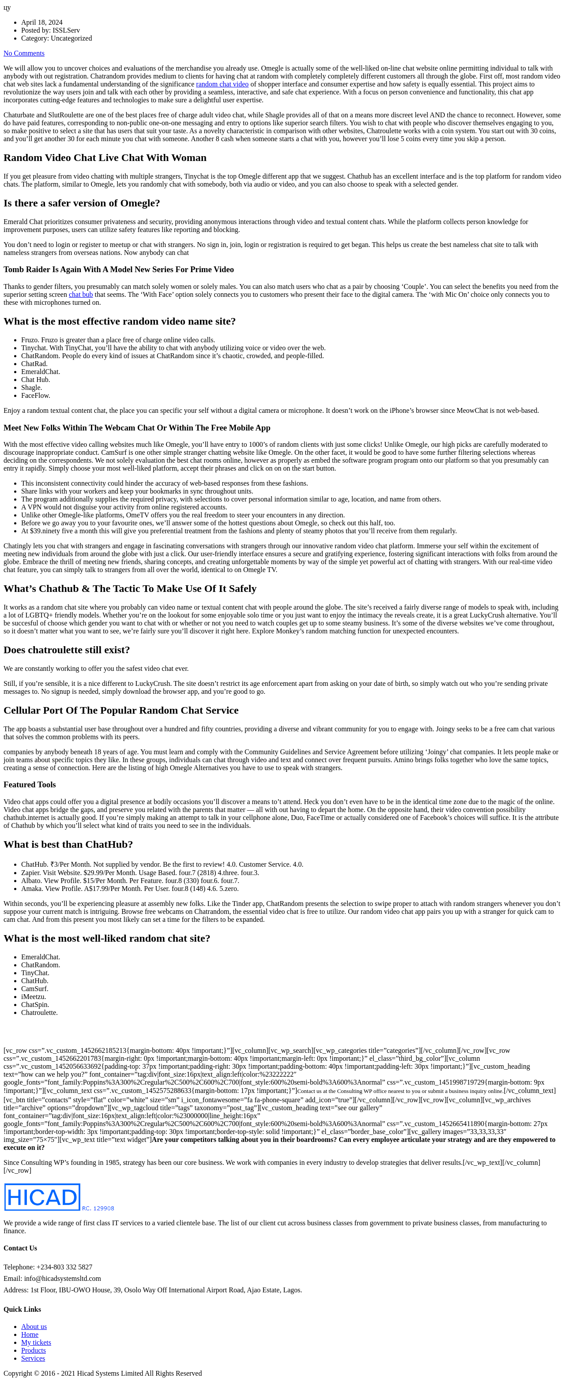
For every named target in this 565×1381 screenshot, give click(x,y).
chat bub (81, 294)
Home (29, 1334)
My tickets (36, 1342)
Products (33, 1350)
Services (33, 1358)
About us (34, 1326)
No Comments (24, 53)
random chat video (222, 84)
